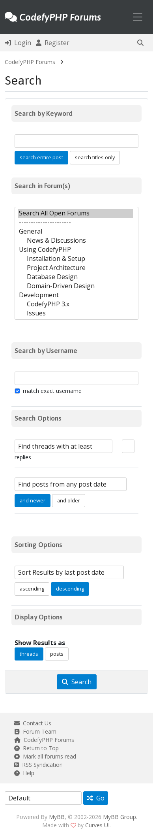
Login (18, 42)
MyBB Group (119, 817)
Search (76, 681)
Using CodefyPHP (75, 249)
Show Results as (40, 642)
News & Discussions (75, 240)
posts (56, 653)
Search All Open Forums (75, 213)
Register (52, 42)
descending (70, 588)
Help (24, 773)
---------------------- (75, 222)
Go (95, 798)
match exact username (52, 390)
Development (75, 295)
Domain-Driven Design (75, 286)
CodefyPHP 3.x (75, 304)
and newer (32, 500)
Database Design (75, 276)
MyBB (57, 817)
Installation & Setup (75, 258)
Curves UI (97, 825)
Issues (75, 313)
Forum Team (35, 731)
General (75, 231)
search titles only (95, 157)
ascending (32, 588)
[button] (140, 42)
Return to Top (36, 748)
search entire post (41, 157)
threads (29, 653)
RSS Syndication (38, 764)
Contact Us (32, 723)
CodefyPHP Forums (30, 62)
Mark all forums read (45, 756)
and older (68, 500)
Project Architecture (75, 267)
